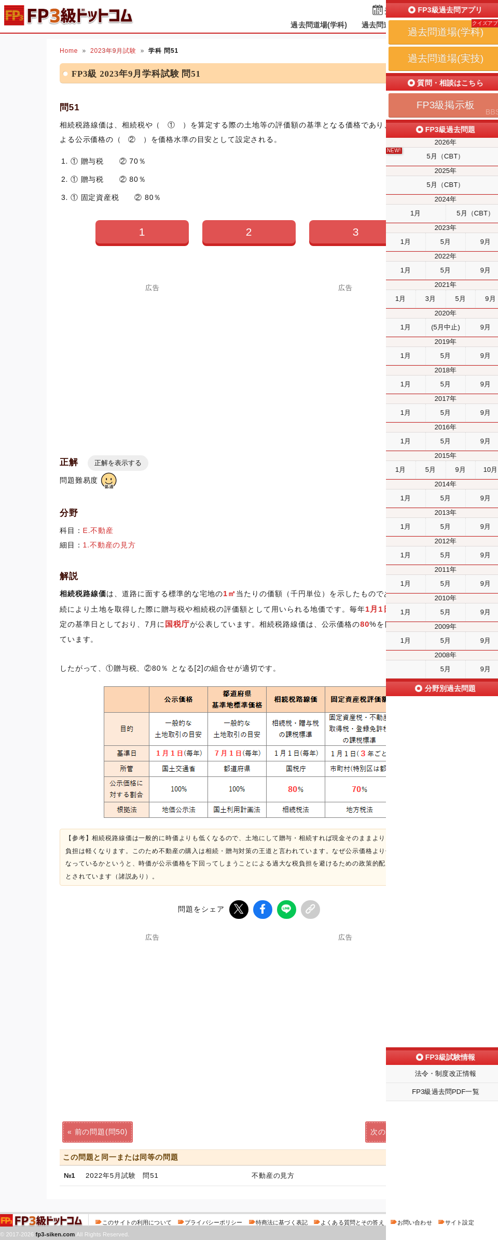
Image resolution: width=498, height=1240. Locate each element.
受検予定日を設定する (421, 11)
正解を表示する (118, 463)
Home (69, 50)
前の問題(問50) (101, 1131)
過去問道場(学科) (318, 25)
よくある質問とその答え (352, 1221)
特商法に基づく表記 (282, 1221)
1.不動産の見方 (109, 545)
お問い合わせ (414, 1221)
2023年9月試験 (113, 50)
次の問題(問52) (396, 1131)
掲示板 (443, 25)
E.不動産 (98, 530)
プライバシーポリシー (213, 1221)
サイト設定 (459, 1221)
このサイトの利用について (137, 1221)
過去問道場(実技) (390, 25)
